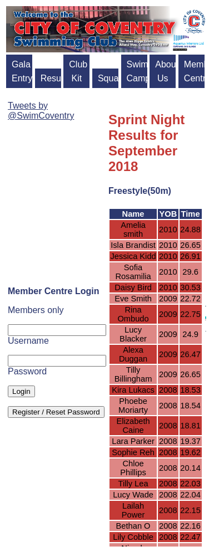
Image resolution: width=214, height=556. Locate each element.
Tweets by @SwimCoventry (41, 110)
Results (51, 78)
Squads (108, 78)
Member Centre (194, 71)
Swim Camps (137, 71)
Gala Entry (22, 71)
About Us (165, 71)
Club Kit (78, 71)
